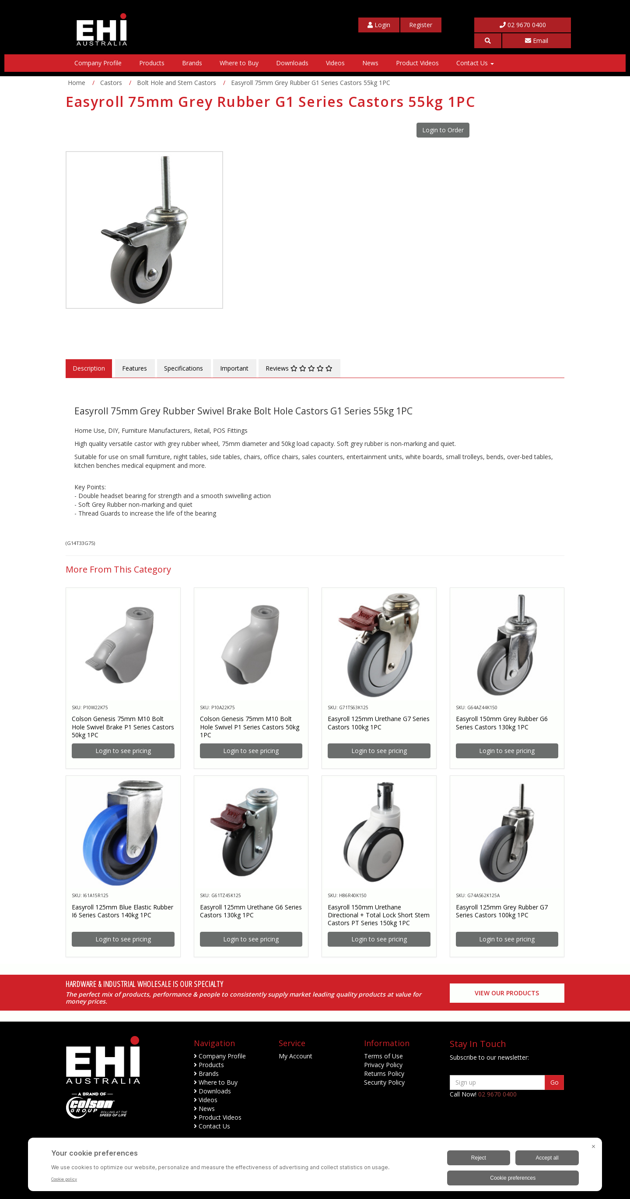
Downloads (292, 63)
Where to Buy (239, 63)
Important (234, 368)
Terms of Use (383, 1056)
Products (151, 63)
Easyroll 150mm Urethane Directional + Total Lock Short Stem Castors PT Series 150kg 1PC (379, 915)
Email (536, 40)
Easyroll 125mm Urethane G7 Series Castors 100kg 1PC (379, 722)
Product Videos (417, 63)
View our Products (507, 993)
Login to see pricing (123, 750)
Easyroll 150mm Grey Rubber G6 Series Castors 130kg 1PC (502, 722)
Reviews (299, 368)
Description (89, 368)
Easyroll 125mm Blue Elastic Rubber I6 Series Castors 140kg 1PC (122, 911)
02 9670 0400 (523, 25)
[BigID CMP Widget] (315, 1166)
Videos (335, 63)
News (370, 63)
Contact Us (475, 63)
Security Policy (384, 1082)
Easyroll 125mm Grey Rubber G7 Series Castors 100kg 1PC (502, 911)
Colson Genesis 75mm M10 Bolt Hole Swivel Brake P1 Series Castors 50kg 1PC (123, 726)
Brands (192, 63)
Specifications (183, 368)
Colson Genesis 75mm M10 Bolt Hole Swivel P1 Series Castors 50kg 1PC (249, 726)
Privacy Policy (383, 1065)
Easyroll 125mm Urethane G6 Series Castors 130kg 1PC (251, 911)
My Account (295, 1056)
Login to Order (443, 130)
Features (134, 368)
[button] (487, 40)
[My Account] (378, 25)
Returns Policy (384, 1073)
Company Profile (98, 63)
